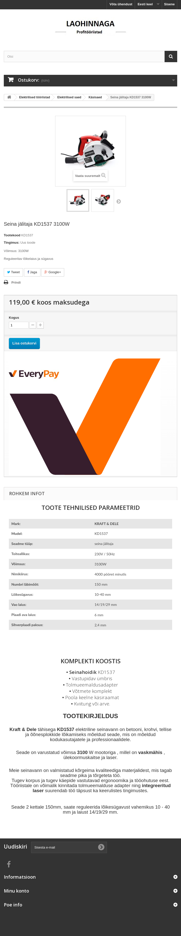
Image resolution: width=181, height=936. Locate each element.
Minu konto (16, 891)
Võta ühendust (120, 4)
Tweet (13, 272)
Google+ (52, 272)
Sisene (169, 4)
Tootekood (12, 235)
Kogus (14, 317)
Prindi (16, 282)
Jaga (32, 272)
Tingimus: (11, 242)
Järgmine (118, 201)
